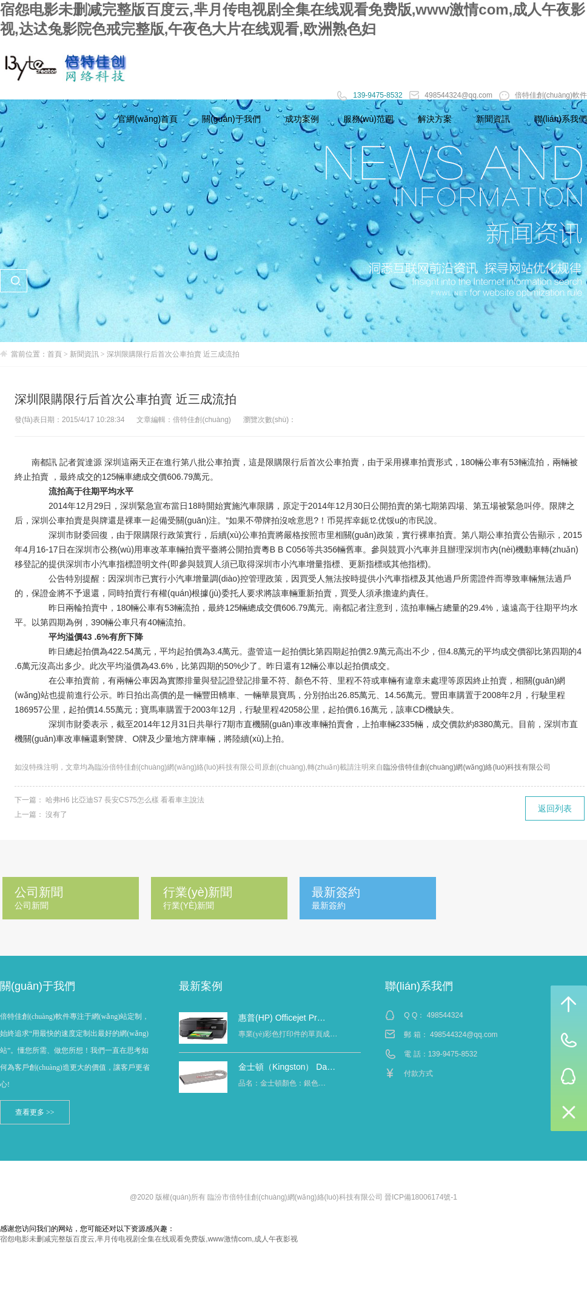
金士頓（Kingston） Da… (286, 1067)
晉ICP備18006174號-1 (420, 1197)
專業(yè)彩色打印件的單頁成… (287, 1034)
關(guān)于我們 (37, 986)
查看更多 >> (35, 1112)
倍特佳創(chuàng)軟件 (543, 95)
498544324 (445, 1015)
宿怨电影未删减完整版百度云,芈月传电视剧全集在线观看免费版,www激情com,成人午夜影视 (149, 1239)
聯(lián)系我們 (419, 986)
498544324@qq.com (451, 95)
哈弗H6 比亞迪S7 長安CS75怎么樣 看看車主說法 (124, 800)
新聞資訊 (84, 354)
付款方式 (418, 1073)
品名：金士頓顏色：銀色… (282, 1083)
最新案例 (201, 986)
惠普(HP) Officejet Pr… (282, 1018)
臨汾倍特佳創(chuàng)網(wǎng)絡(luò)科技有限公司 (467, 767)
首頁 (54, 354)
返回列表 (555, 808)
